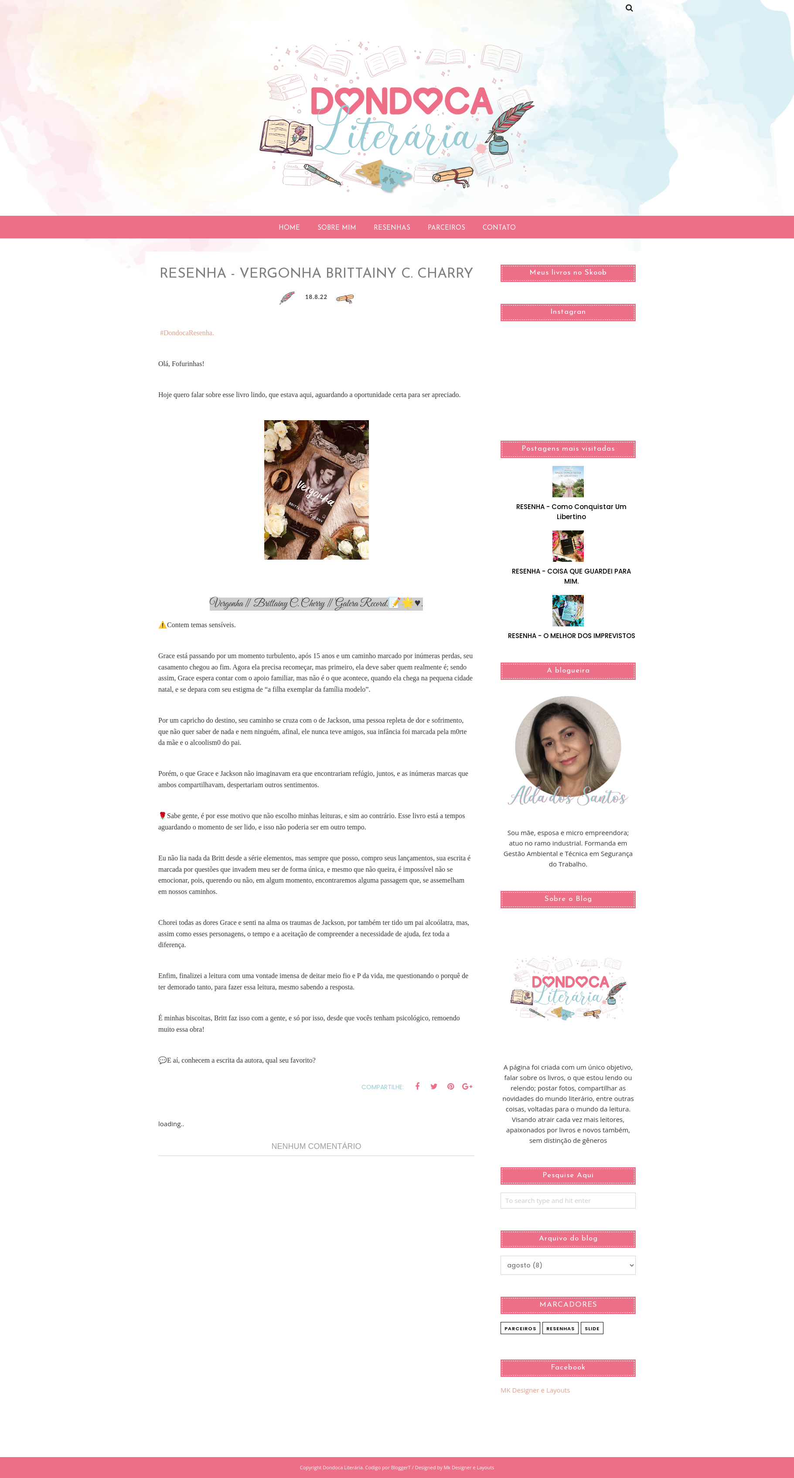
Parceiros (520, 1328)
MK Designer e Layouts (535, 1390)
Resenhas (560, 1328)
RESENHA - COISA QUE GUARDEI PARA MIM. (571, 576)
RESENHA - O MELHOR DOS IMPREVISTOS (571, 635)
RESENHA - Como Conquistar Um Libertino (571, 511)
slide (592, 1328)
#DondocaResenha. (187, 332)
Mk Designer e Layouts (468, 1467)
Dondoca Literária (343, 1467)
